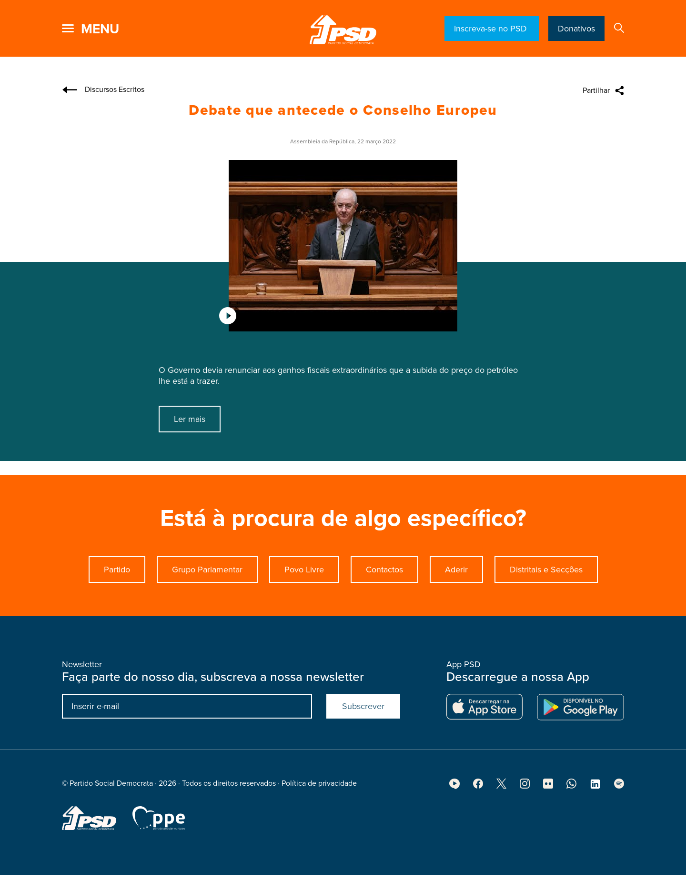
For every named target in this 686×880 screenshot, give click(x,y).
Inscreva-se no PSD (491, 28)
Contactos (384, 579)
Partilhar (596, 90)
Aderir (456, 579)
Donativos (576, 28)
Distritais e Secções (546, 579)
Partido (117, 579)
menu (100, 29)
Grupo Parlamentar (207, 579)
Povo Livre (304, 579)
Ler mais (189, 419)
